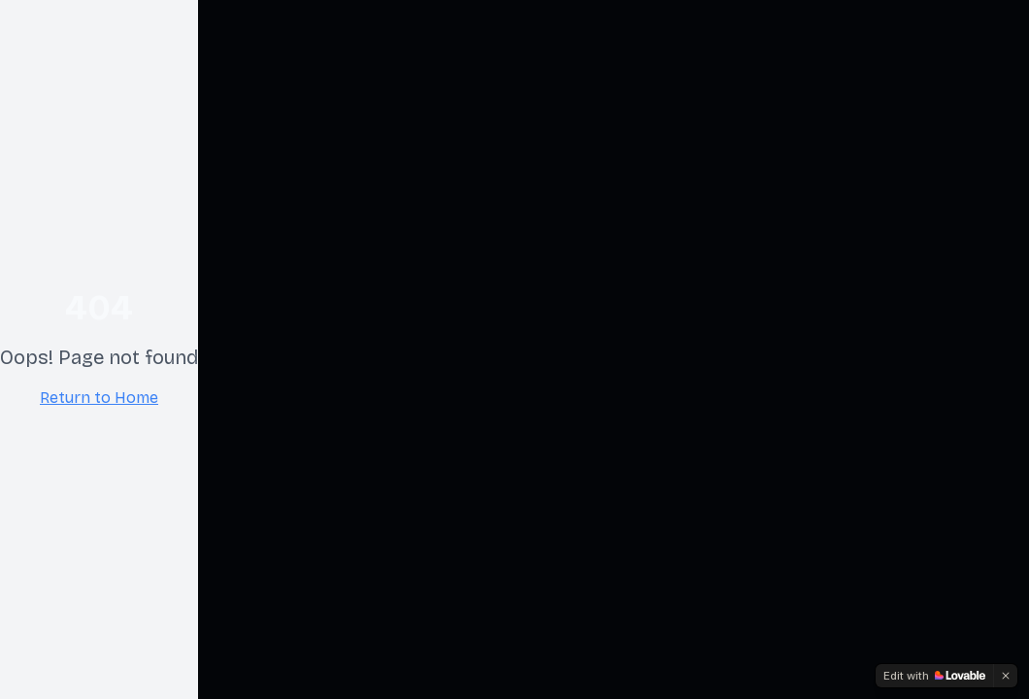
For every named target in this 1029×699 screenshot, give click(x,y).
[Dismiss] (1005, 675)
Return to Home (99, 397)
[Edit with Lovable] (934, 675)
